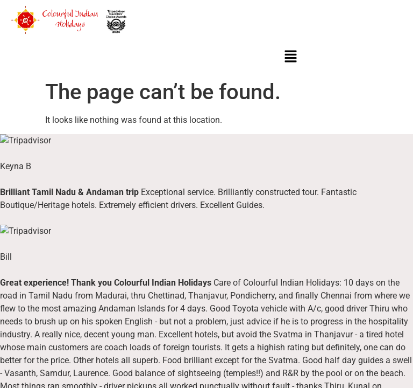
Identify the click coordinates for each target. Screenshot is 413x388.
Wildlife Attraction (175, 255)
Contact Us (29, 255)
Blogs (20, 244)
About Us (26, 232)
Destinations (167, 221)
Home (21, 221)
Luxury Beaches (173, 232)
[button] (291, 57)
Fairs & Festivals (174, 243)
